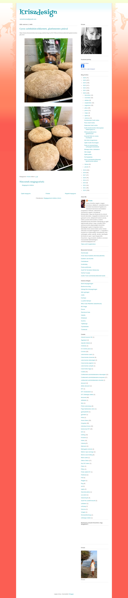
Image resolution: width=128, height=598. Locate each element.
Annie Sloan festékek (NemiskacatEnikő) (92, 255)
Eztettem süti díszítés (87, 258)
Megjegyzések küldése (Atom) (52, 198)
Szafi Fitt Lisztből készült (88, 500)
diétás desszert (85, 386)
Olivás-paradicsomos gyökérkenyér (90, 132)
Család (83, 371)
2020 (84, 93)
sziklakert (83, 503)
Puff (82, 477)
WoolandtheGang (86, 515)
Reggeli (83, 480)
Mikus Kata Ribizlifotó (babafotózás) (91, 303)
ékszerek (83, 397)
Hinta (82, 417)
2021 (84, 90)
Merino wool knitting (86, 455)
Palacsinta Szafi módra (91, 125)
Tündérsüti (84, 329)
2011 (84, 188)
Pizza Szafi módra (89, 123)
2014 (84, 180)
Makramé (83, 446)
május (86, 113)
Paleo (82, 466)
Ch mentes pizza (86, 348)
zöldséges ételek (86, 518)
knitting (83, 434)
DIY (82, 389)
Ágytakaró (84, 340)
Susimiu (83, 321)
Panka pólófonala (86, 267)
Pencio (83, 309)
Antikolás (83, 346)
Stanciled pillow (85, 492)
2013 (84, 182)
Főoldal (48, 193)
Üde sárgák (87, 152)
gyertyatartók (84, 412)
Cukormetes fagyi (86, 369)
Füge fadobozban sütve (88, 409)
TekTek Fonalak (85, 273)
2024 (84, 83)
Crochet (83, 351)
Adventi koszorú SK (86, 337)
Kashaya (83, 298)
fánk (82, 403)
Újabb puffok (88, 154)
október (87, 100)
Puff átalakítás (88, 157)
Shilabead (84, 318)
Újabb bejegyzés (26, 193)
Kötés (82, 440)
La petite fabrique (86, 301)
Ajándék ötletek (85, 343)
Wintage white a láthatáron (92, 149)
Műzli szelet (84, 457)
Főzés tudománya (86, 406)
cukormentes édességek (88, 360)
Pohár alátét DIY (85, 472)
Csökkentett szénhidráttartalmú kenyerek (93, 377)
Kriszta (90, 200)
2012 (84, 185)
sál (82, 486)
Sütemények (84, 498)
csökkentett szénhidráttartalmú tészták (92, 380)
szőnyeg (83, 506)
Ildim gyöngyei (85, 292)
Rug (82, 483)
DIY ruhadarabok (86, 391)
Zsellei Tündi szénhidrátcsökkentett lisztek (93, 275)
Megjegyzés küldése (28, 185)
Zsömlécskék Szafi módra (91, 120)
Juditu (82, 295)
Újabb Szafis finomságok (91, 142)
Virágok (83, 512)
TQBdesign (84, 323)
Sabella (83, 315)
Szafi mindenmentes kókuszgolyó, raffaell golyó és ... (94, 128)
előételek (83, 400)
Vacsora (83, 509)
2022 (84, 88)
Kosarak (83, 437)
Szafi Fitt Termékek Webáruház (90, 270)
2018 (84, 172)
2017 (84, 175)
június (86, 110)
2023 (84, 85)
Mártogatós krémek (86, 449)
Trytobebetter (85, 326)
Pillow (82, 469)
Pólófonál (83, 475)
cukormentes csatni (86, 354)
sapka (82, 489)
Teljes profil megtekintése (88, 244)
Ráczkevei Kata (85, 312)
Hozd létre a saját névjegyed (88, 69)
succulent (83, 495)
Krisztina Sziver (85, 63)
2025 (84, 80)
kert (82, 432)
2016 (84, 177)
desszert (83, 383)
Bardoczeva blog (86, 286)
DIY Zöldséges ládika (87, 394)
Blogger (71, 594)
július (86, 108)
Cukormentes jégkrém (87, 363)
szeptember (88, 103)
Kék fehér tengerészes (90, 140)
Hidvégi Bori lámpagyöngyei (89, 289)
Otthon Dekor (85, 460)
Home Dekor (84, 420)
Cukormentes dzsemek (87, 357)
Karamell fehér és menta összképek (91, 136)
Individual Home (85, 426)
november (88, 97)
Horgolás (83, 423)
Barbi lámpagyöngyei (87, 283)
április (86, 115)
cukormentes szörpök (87, 366)
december (88, 95)
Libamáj (83, 443)
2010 (84, 190)
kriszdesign (38, 12)
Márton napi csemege (87, 452)
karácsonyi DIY (85, 429)
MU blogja (84, 306)
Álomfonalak (84, 253)
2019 (84, 170)
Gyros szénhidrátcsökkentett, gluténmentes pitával (92, 160)
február (87, 164)
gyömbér (83, 414)
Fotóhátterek (84, 261)
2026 (84, 77)
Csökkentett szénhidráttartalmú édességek (93, 374)
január (87, 167)
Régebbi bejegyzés (70, 193)
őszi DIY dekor (85, 463)
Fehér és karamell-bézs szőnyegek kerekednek (91, 146)
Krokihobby (84, 264)
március (87, 118)
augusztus (88, 105)
